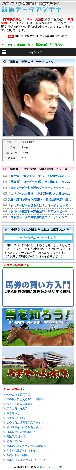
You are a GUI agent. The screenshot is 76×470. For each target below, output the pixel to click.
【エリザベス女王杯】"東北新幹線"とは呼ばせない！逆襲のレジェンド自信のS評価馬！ (40, 193)
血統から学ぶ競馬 (17, 455)
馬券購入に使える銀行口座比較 (24, 399)
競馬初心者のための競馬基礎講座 (26, 445)
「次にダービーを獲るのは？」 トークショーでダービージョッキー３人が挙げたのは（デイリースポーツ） (40, 205)
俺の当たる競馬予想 (18, 394)
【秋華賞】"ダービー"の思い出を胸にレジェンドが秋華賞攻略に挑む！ (40, 181)
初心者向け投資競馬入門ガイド (24, 422)
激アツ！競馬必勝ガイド (20, 403)
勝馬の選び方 (14, 441)
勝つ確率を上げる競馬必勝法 (23, 427)
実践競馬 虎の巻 (16, 436)
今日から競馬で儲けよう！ (22, 450)
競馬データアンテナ (49, 466)
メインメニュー (38, 52)
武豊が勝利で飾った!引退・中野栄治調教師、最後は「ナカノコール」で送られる (40, 199)
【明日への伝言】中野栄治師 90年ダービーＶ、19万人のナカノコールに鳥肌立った (40, 211)
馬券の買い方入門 (17, 408)
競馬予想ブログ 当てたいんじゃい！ (27, 459)
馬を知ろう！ (14, 413)
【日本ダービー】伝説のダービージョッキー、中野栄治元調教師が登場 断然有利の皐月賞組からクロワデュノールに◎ (40, 187)
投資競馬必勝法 (15, 417)
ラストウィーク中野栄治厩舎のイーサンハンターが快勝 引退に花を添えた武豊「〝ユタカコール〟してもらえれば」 (40, 217)
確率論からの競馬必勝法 (20, 431)
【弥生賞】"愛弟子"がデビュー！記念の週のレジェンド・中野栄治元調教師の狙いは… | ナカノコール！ (40, 176)
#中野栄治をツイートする (39, 237)
